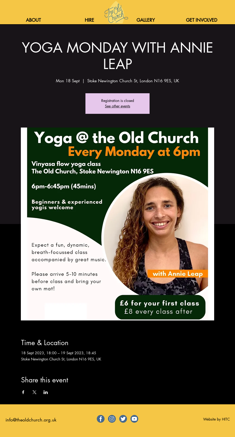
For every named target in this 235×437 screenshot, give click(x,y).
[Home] (116, 12)
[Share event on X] (34, 392)
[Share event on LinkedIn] (46, 392)
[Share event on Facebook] (23, 392)
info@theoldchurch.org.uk (30, 420)
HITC (226, 419)
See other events (117, 106)
